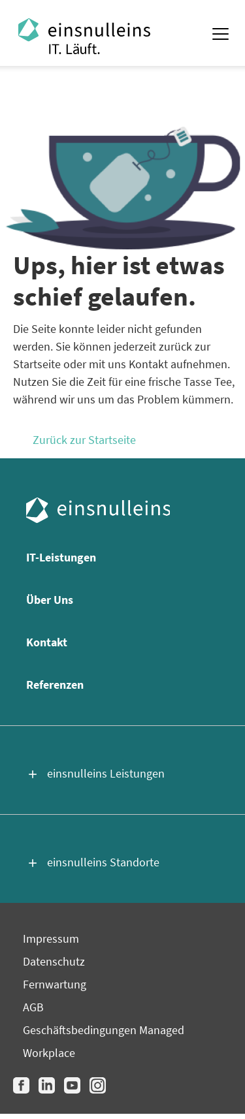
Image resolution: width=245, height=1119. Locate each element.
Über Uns (49, 599)
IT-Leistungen (61, 557)
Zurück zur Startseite (84, 439)
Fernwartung (54, 984)
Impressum (51, 938)
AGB (33, 1007)
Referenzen (55, 684)
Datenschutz (54, 961)
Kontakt (46, 642)
